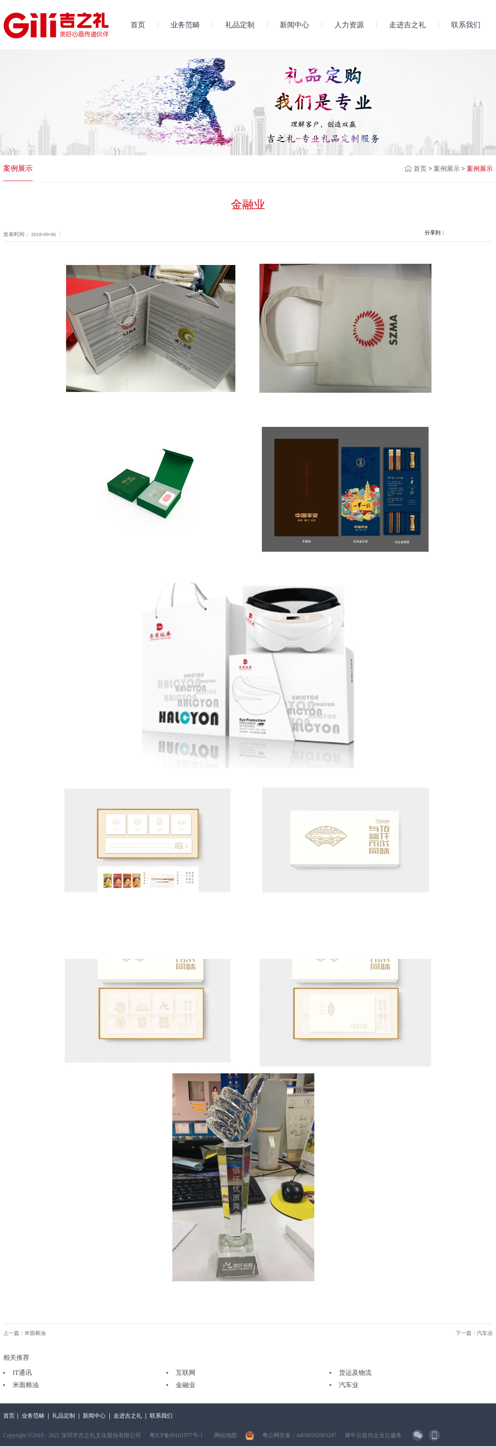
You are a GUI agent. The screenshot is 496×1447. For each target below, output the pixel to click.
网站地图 (224, 1435)
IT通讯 (22, 1372)
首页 (138, 25)
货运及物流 (355, 1372)
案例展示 (447, 168)
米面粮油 (26, 1384)
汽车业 (349, 1384)
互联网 (185, 1372)
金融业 (185, 1384)
